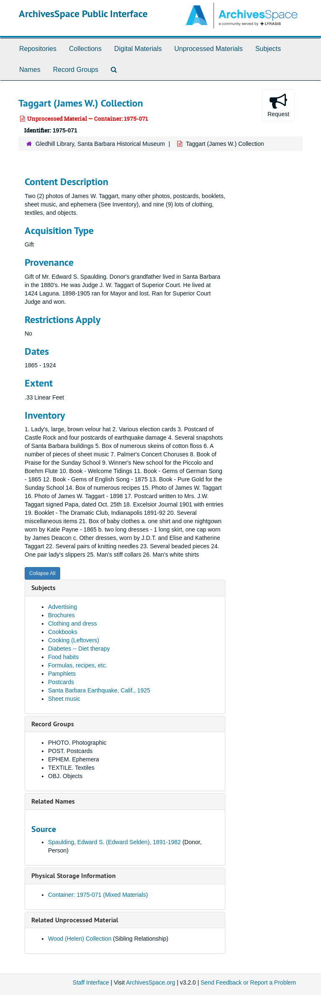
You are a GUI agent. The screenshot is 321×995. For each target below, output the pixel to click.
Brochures (61, 615)
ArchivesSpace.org (150, 982)
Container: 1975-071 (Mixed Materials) (98, 894)
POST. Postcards (70, 751)
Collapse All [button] (42, 573)
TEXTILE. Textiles (71, 767)
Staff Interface (91, 982)
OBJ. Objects (65, 776)
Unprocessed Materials (208, 48)
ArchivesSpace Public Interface (83, 13)
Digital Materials (138, 48)
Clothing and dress (72, 623)
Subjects (268, 48)
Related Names (53, 801)
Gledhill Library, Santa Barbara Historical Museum (100, 143)
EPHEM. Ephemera (73, 759)
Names (30, 69)
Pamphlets (62, 673)
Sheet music (64, 698)
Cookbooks (62, 632)
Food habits (63, 657)
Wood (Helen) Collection (79, 938)
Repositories (37, 48)
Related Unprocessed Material (74, 920)
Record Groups (76, 69)
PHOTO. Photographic (77, 742)
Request (278, 104)
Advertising (62, 606)
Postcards (61, 682)
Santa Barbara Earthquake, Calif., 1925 (99, 690)
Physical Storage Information (73, 875)
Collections (85, 48)
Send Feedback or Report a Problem (248, 982)
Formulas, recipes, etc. (77, 665)
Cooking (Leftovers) (73, 640)
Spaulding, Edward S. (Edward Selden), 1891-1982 (114, 842)
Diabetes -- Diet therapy (79, 648)
